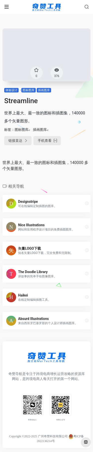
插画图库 (44, 90)
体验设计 (11, 90)
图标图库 (28, 90)
